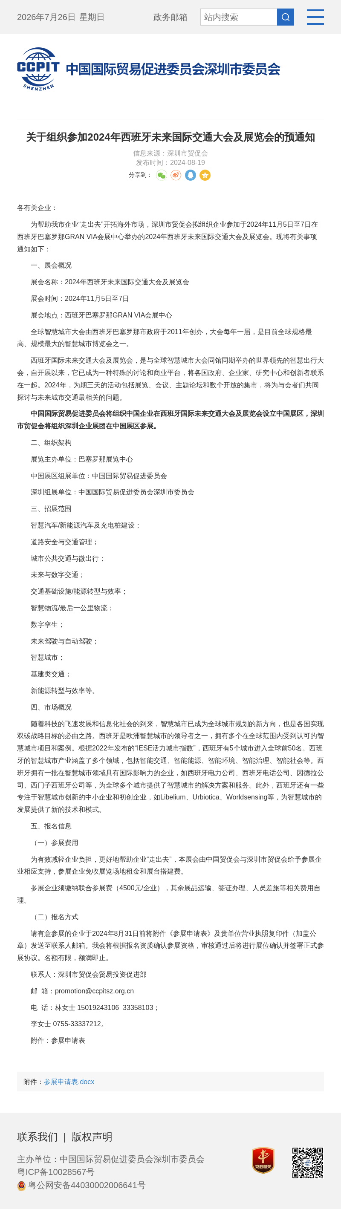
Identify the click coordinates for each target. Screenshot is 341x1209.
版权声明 (92, 1137)
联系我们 (37, 1137)
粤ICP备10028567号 (56, 1172)
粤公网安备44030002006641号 (81, 1185)
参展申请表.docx (69, 1081)
